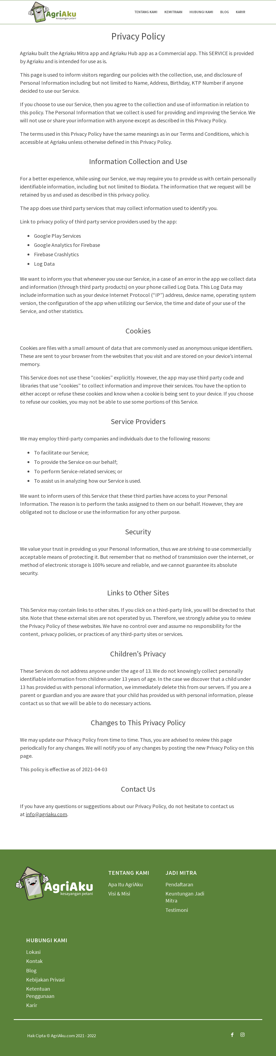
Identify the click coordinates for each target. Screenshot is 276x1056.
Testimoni (176, 909)
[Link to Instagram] (243, 1035)
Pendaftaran (179, 884)
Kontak (34, 961)
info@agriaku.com (46, 814)
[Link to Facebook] (232, 1035)
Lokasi (33, 951)
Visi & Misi (119, 893)
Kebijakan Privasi (45, 979)
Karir (31, 1005)
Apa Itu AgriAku (125, 884)
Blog (31, 970)
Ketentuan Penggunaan (40, 992)
